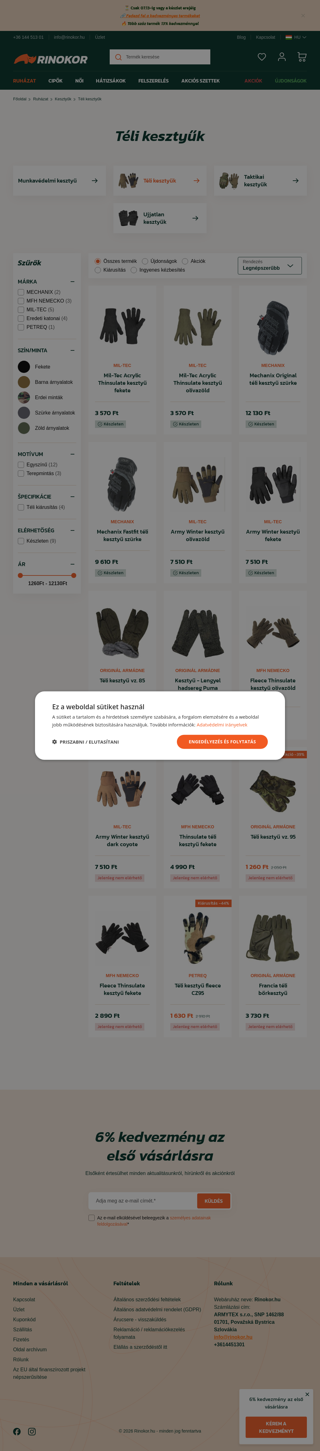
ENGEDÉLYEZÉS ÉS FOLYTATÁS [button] (222, 742)
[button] (85, 742)
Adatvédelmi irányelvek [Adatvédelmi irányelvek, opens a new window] (222, 724)
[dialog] (160, 725)
